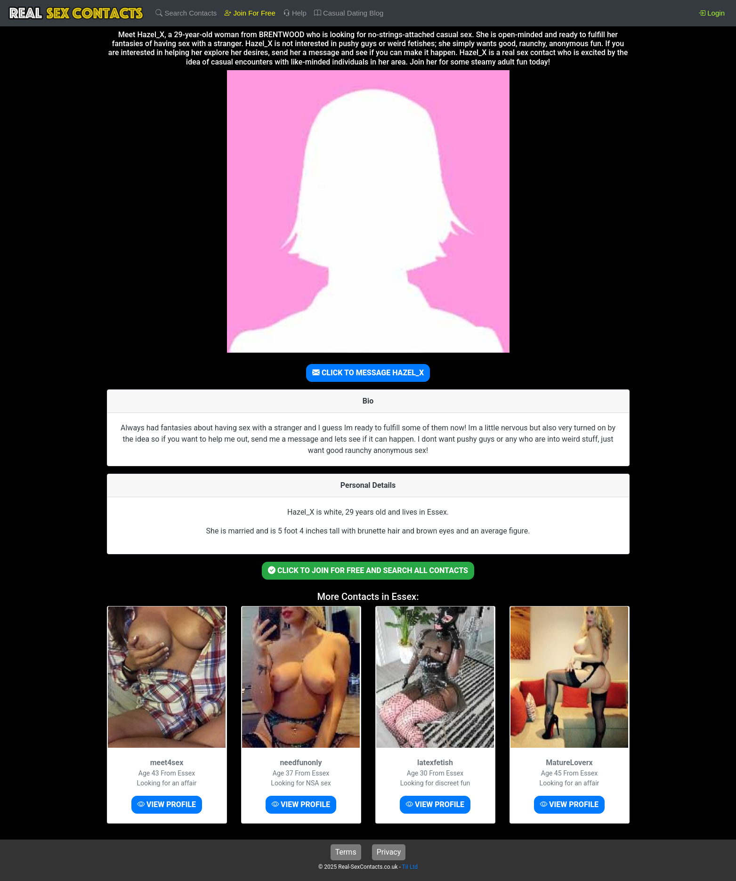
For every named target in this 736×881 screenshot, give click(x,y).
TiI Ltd (410, 867)
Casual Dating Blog (349, 13)
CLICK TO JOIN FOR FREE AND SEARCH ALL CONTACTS (368, 570)
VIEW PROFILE (166, 804)
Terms (345, 852)
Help (295, 13)
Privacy (389, 852)
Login (711, 13)
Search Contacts (186, 13)
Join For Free (249, 13)
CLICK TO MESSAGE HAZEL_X (368, 372)
